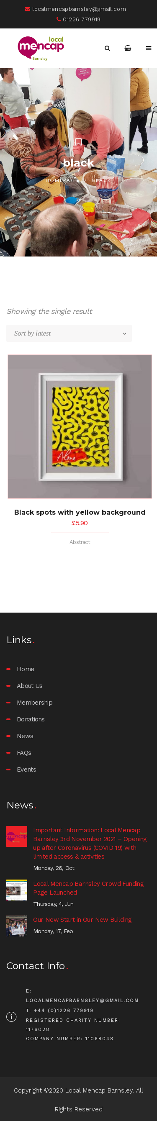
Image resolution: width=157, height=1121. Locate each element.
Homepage (62, 180)
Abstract (79, 542)
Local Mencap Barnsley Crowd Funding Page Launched (88, 888)
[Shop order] (73, 333)
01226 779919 (79, 19)
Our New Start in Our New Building (82, 919)
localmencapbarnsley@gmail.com (75, 9)
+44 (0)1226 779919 (64, 1010)
